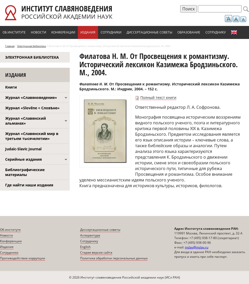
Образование (188, 32)
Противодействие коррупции (22, 258)
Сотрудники (111, 32)
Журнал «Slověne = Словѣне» (32, 107)
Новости (38, 32)
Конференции (63, 32)
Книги (11, 87)
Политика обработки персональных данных (114, 258)
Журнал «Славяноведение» (31, 97)
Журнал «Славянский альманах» (25, 121)
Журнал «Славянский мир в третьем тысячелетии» (31, 136)
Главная (10, 46)
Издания (87, 32)
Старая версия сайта (96, 252)
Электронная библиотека (31, 46)
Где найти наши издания (29, 184)
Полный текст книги (158, 97)
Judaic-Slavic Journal (23, 148)
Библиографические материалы (25, 172)
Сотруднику (215, 32)
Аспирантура (90, 235)
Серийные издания (23, 159)
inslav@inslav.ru (196, 247)
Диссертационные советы (149, 32)
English (234, 32)
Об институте (14, 32)
